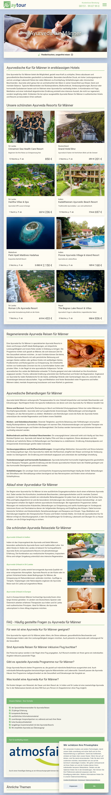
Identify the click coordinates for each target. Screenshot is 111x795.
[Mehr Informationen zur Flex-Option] (72, 55)
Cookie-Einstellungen (70, 780)
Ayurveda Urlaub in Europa (19, 592)
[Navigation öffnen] (104, 4)
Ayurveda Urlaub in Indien (18, 537)
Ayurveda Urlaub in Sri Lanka (20, 564)
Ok (94, 786)
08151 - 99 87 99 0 (89, 6)
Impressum (81, 780)
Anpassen (73, 786)
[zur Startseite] (15, 4)
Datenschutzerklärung (93, 780)
